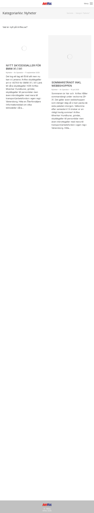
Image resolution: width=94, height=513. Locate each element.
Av (18, 73)
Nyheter (9, 73)
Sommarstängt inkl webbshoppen (66, 84)
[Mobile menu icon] (88, 3)
